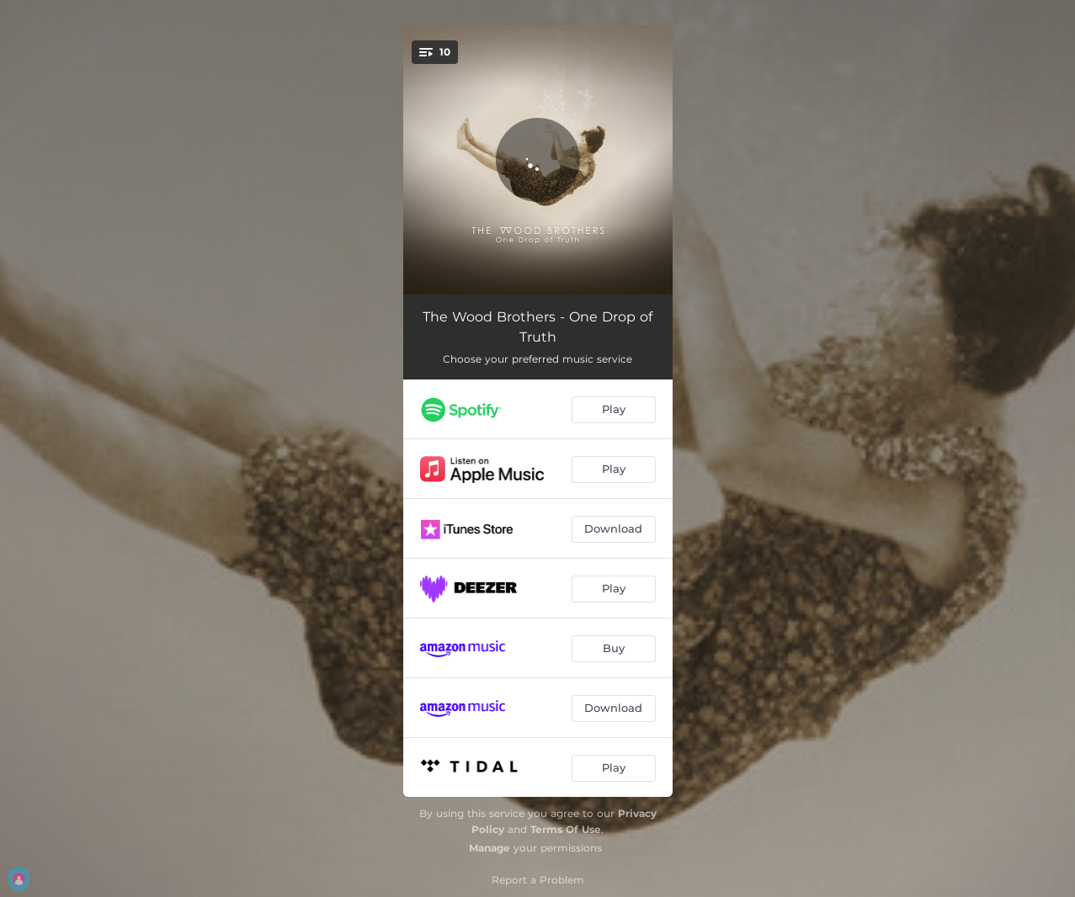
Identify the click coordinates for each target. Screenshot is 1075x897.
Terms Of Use (565, 829)
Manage (489, 847)
